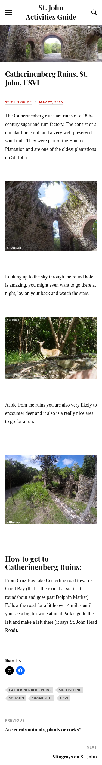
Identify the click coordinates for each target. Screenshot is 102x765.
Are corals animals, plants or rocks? (43, 729)
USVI (64, 698)
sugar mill (42, 698)
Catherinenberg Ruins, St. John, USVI (46, 78)
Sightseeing (70, 690)
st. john (16, 698)
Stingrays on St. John (75, 757)
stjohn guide (18, 102)
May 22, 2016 (51, 102)
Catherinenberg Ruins (30, 690)
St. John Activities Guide (51, 12)
